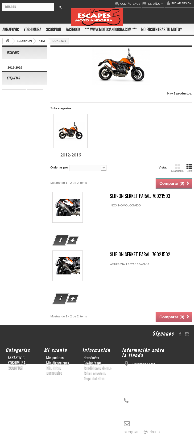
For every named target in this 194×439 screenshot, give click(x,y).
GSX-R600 (11, 114)
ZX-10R (34, 121)
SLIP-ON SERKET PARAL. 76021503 (140, 196)
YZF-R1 (9, 142)
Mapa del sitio (93, 378)
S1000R (9, 206)
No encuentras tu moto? (161, 29)
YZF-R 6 (10, 156)
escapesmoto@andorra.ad (143, 431)
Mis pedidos (55, 358)
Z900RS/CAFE (14, 227)
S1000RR (32, 191)
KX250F (26, 199)
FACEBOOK (73, 29)
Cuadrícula (177, 168)
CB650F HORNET (16, 234)
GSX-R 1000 (13, 184)
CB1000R (11, 163)
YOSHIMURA (32, 29)
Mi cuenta (55, 349)
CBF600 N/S (33, 114)
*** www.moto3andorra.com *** (110, 29)
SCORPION (53, 29)
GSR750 (35, 100)
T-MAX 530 (12, 213)
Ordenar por (59, 167)
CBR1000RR (29, 142)
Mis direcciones (57, 363)
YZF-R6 (9, 199)
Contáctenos (92, 363)
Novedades (91, 358)
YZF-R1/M (28, 156)
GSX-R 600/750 (15, 170)
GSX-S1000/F (13, 121)
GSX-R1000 (12, 191)
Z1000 (25, 206)
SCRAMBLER (14, 107)
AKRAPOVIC (10, 29)
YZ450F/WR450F (16, 135)
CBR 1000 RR (14, 100)
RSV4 (39, 177)
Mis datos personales (54, 370)
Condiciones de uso (97, 368)
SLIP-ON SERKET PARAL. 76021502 (140, 254)
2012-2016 (15, 67)
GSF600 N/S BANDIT (19, 220)
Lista (189, 168)
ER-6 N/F (10, 128)
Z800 (7, 149)
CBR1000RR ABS (16, 177)
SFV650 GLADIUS (29, 149)
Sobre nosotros (94, 373)
